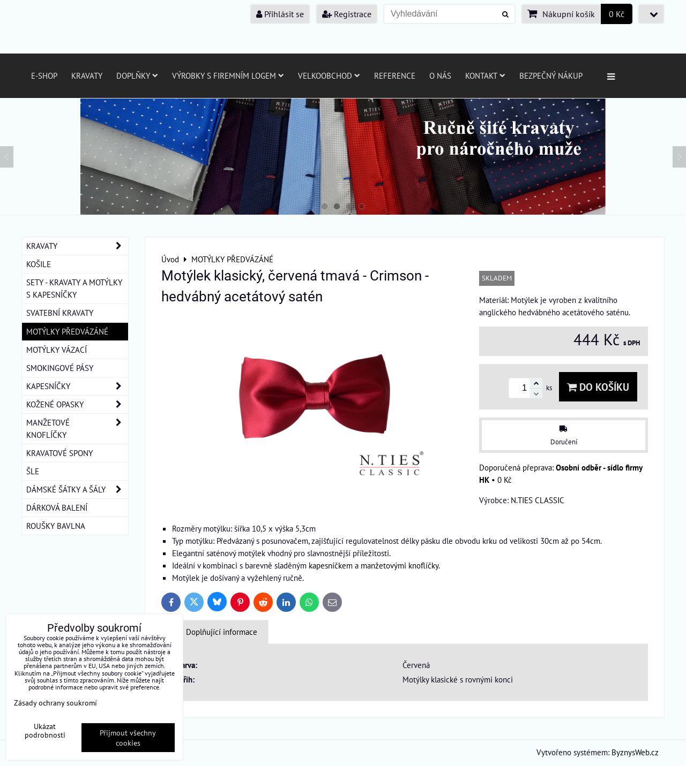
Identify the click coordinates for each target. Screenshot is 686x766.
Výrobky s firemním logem (228, 75)
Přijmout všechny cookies (128, 737)
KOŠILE (38, 264)
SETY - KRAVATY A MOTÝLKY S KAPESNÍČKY (74, 288)
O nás (440, 75)
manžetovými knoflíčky (399, 565)
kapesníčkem (331, 565)
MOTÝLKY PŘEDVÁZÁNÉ (67, 331)
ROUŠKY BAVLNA (55, 525)
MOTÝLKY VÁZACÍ (56, 349)
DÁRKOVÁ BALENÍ (56, 507)
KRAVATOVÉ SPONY (59, 453)
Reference (394, 75)
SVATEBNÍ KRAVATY (59, 312)
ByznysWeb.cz (635, 752)
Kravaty (86, 75)
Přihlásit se (280, 14)
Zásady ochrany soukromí (55, 702)
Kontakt (485, 75)
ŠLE (32, 471)
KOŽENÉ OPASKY (77, 404)
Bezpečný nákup (551, 75)
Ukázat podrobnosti (45, 730)
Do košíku (598, 386)
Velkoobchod (329, 75)
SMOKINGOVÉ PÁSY (59, 367)
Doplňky (137, 75)
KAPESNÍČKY (77, 386)
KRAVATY (77, 246)
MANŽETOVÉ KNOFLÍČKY (77, 429)
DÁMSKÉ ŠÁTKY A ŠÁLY (77, 489)
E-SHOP (44, 75)
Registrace (346, 14)
